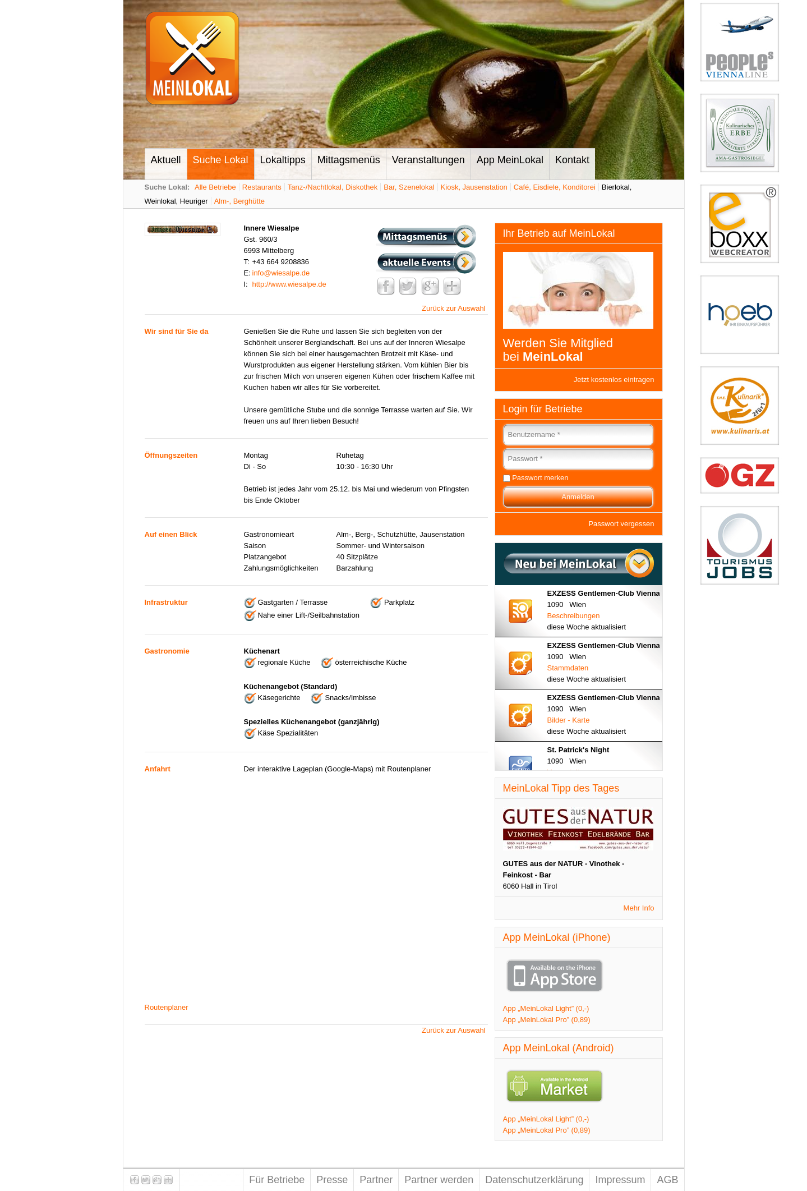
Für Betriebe (277, 1179)
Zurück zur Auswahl (453, 308)
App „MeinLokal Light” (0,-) (546, 1008)
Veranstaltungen (428, 159)
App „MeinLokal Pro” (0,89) (547, 1019)
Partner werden (438, 1179)
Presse (332, 1179)
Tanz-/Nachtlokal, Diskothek (332, 187)
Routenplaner (166, 1007)
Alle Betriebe (215, 187)
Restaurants (262, 187)
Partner (376, 1179)
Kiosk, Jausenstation (474, 187)
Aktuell (166, 159)
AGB (667, 1179)
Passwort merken (540, 477)
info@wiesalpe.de (281, 273)
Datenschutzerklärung (534, 1179)
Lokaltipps (283, 159)
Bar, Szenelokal (409, 187)
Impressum (620, 1179)
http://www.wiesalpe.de (289, 284)
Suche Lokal (220, 159)
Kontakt (572, 159)
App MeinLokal (510, 159)
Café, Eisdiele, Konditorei (555, 187)
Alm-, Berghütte (239, 201)
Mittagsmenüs (348, 159)
